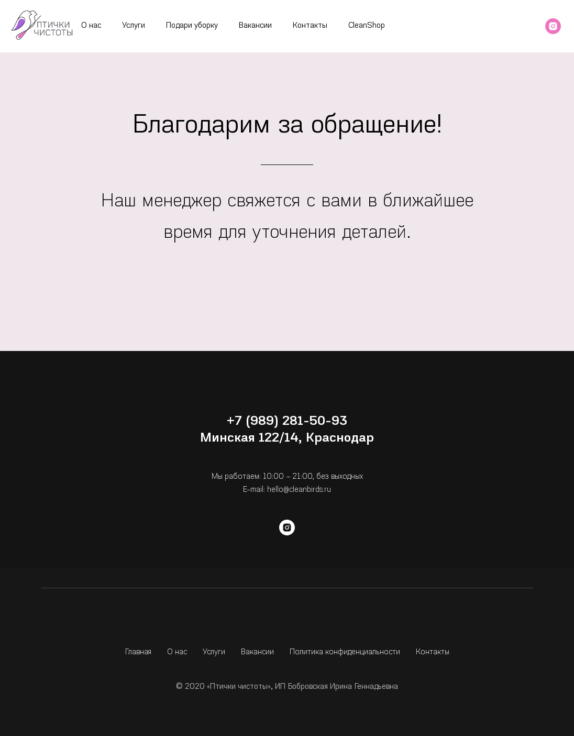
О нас (91, 26)
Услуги (133, 26)
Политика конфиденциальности (345, 652)
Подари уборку (192, 26)
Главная (138, 652)
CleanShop (366, 26)
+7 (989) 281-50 (276, 421)
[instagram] (553, 26)
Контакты (310, 26)
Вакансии (255, 26)
